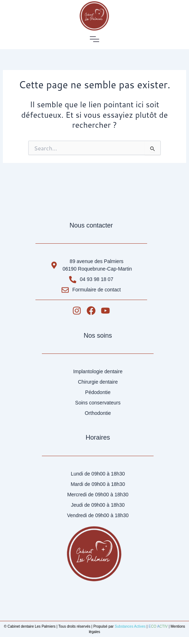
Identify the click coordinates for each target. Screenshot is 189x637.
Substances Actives (130, 626)
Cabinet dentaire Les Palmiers (31, 626)
